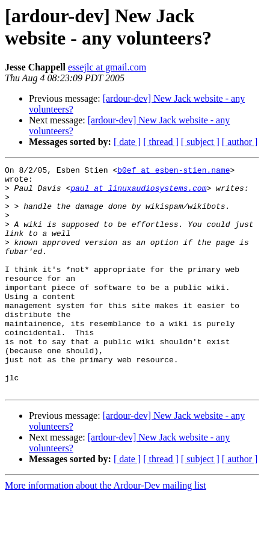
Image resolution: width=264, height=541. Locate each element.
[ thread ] (161, 142)
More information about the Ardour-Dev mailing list (105, 530)
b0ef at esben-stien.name (173, 171)
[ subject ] (200, 142)
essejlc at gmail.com (107, 67)
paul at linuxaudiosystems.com (138, 193)
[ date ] (127, 142)
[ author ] (240, 142)
